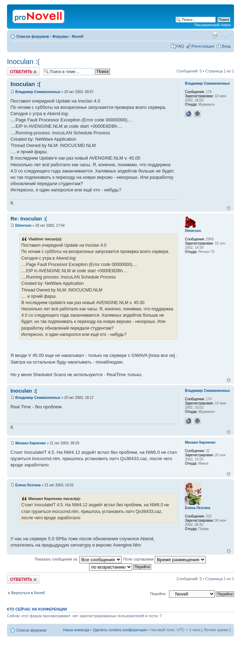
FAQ (180, 46)
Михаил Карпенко (30, 443)
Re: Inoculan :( (28, 218)
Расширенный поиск (212, 25)
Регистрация (203, 46)
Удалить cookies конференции (120, 630)
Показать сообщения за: (78, 559)
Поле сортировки (164, 559)
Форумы (60, 36)
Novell (77, 36)
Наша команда (76, 630)
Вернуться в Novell (28, 593)
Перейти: (158, 594)
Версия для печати (215, 35)
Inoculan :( (23, 61)
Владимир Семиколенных (37, 92)
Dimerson (23, 225)
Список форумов (32, 36)
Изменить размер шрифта (225, 35)
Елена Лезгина (28, 485)
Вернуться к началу (229, 208)
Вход (226, 46)
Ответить (23, 71)
